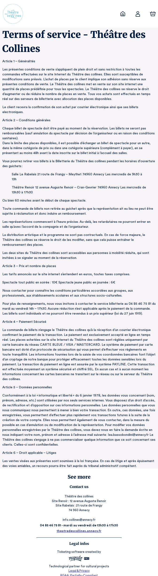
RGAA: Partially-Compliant (79, 570)
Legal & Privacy (78, 565)
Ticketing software (71, 547)
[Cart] (153, 13)
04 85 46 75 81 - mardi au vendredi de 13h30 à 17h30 (79, 520)
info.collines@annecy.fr (79, 515)
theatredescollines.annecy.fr (79, 526)
